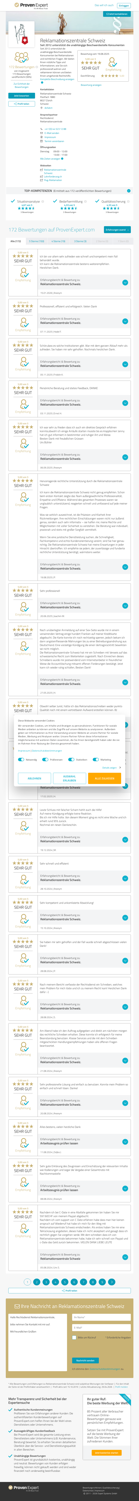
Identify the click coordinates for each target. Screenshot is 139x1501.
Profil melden (121, 1386)
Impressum (24, 750)
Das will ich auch (104, 5)
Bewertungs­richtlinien (92, 1487)
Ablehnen (34, 778)
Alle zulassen (104, 778)
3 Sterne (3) (80, 241)
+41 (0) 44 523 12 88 (55, 128)
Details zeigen (109, 767)
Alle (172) (16, 241)
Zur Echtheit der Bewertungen (22, 85)
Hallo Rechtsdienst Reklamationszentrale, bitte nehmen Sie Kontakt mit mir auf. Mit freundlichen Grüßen (37, 1342)
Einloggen (124, 5)
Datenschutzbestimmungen (47, 750)
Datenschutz (88, 1490)
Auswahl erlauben (69, 778)
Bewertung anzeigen (91, 84)
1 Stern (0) (123, 241)
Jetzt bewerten (21, 95)
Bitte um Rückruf (87, 1337)
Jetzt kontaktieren (117, 13)
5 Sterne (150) (36, 241)
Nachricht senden (85, 1360)
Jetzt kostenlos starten (106, 1452)
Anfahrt (48, 107)
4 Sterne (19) (58, 241)
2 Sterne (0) (102, 241)
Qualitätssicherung (111, 1487)
